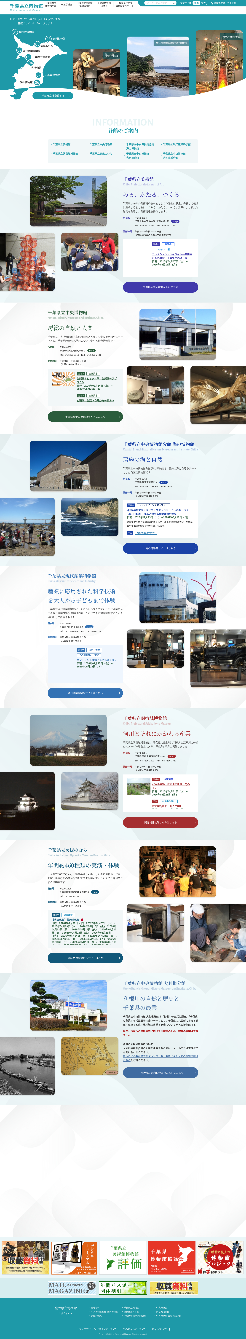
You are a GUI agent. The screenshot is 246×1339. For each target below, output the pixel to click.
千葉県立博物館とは (53, 95)
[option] (104, 64)
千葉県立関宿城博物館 (65, 153)
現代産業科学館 (131, 1311)
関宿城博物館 (162, 1311)
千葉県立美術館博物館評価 (85, 4)
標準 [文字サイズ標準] (196, 2)
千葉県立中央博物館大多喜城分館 (174, 155)
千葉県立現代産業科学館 (177, 144)
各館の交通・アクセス (223, 3)
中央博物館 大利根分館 (135, 1316)
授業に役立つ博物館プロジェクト (126, 4)
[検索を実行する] (174, 3)
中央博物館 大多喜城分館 (168, 1316)
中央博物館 (161, 1307)
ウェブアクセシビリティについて (97, 1329)
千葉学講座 (66, 4)
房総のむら (96, 1316)
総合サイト (66, 1313)
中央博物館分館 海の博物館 (104, 1311)
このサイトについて (134, 1329)
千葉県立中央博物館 (101, 144)
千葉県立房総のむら (101, 153)
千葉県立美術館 (61, 144)
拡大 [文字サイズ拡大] (203, 2)
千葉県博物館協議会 (104, 4)
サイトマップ (159, 1329)
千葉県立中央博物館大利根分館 (137, 155)
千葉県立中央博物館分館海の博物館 (140, 146)
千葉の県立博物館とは (50, 4)
